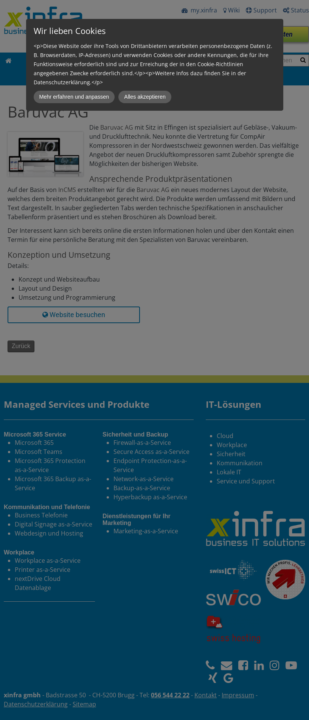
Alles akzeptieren (145, 97)
